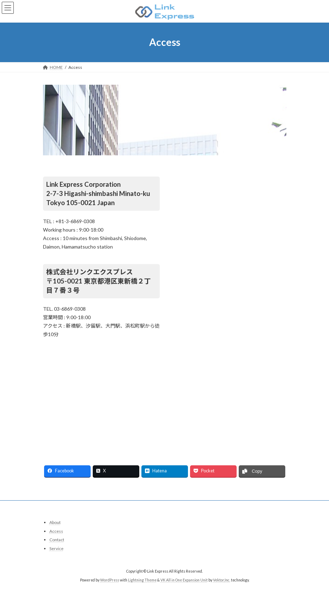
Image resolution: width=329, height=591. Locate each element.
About (55, 522)
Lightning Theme (142, 580)
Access (56, 531)
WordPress (109, 580)
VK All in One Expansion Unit (184, 580)
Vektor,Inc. (221, 580)
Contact (56, 539)
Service (56, 548)
